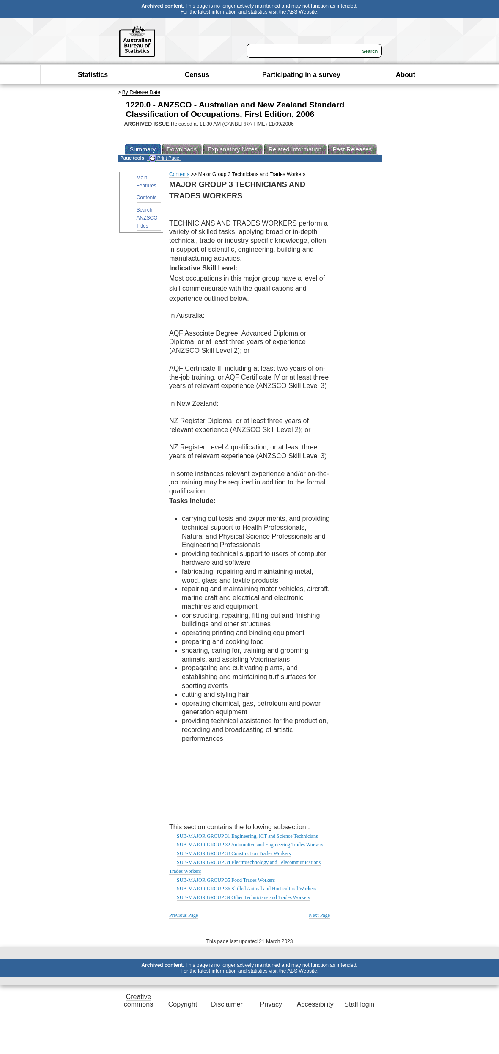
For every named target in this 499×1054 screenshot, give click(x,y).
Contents (147, 198)
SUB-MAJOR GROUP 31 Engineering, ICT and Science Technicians (247, 836)
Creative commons (138, 1000)
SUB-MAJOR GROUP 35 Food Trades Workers (226, 880)
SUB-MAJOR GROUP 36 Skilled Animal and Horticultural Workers (246, 889)
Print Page (164, 158)
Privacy (271, 1004)
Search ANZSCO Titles (147, 218)
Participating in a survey (301, 74)
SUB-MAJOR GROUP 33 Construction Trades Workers (234, 853)
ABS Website (302, 12)
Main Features (146, 182)
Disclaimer (227, 1004)
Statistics (93, 74)
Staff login (359, 1004)
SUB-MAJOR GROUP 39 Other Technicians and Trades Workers (243, 897)
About (405, 74)
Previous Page (183, 915)
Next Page (319, 915)
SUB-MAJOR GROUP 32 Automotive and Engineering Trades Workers (250, 845)
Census (197, 74)
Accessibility (315, 1004)
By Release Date (141, 92)
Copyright (182, 1004)
